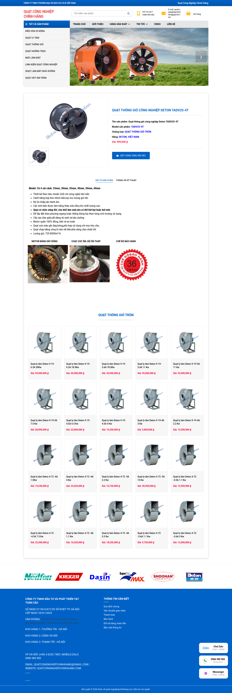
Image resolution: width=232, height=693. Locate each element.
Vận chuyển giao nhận (115, 610)
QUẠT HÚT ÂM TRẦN (36, 78)
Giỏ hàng (197, 14)
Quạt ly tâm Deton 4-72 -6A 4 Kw (79, 478)
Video (157, 24)
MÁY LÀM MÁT (33, 57)
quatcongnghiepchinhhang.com (59, 668)
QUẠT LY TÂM (32, 38)
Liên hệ (171, 24)
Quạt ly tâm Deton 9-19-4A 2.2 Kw (186, 422)
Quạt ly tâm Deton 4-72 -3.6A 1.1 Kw (149, 535)
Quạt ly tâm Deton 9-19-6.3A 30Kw (43, 366)
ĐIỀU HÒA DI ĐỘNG (35, 31)
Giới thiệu (97, 24)
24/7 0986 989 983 (148, 13)
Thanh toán (109, 615)
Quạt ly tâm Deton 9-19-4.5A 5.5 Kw (78, 422)
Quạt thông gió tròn (138, 131)
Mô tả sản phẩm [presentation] (104, 180)
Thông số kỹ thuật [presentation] (126, 180)
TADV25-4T (137, 126)
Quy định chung (111, 606)
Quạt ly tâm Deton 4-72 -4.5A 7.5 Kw (42, 535)
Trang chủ (79, 24)
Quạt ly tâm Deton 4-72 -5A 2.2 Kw (115, 478)
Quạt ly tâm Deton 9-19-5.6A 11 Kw (150, 366)
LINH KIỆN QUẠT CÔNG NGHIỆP (41, 64)
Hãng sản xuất (120, 24)
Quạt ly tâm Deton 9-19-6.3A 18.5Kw (78, 366)
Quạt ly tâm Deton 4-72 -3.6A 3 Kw (184, 535)
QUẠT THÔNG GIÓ (34, 44)
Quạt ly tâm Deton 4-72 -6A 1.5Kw (44, 478)
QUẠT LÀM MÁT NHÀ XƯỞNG (40, 71)
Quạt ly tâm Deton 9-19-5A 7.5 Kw (44, 422)
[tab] (104, 180)
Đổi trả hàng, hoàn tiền (115, 623)
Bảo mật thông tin (113, 627)
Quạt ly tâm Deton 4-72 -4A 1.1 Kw (79, 535)
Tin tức (142, 24)
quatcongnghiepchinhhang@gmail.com (174, 13)
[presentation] (77, 56)
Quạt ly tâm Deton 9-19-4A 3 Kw (151, 422)
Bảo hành (108, 619)
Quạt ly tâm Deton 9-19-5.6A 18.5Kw (114, 366)
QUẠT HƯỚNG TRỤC (35, 51)
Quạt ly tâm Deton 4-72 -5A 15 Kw (151, 478)
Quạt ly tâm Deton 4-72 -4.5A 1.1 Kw (184, 478)
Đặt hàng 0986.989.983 (131, 155)
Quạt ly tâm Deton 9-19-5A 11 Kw (186, 366)
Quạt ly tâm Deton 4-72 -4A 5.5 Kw (115, 535)
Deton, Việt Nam (129, 136)
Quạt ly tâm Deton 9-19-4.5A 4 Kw (114, 422)
